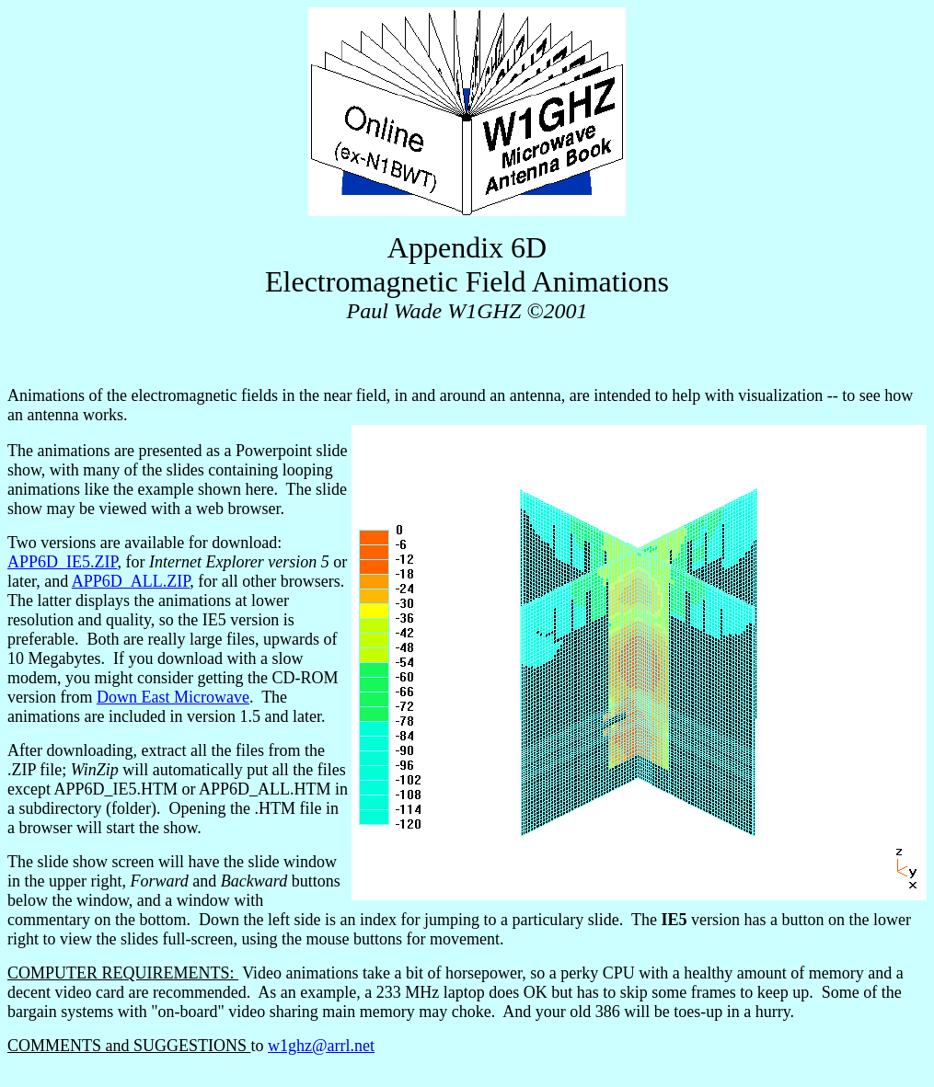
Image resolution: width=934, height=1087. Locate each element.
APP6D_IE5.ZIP (62, 562)
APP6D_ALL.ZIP (131, 581)
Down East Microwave (173, 697)
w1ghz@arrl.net (321, 1045)
